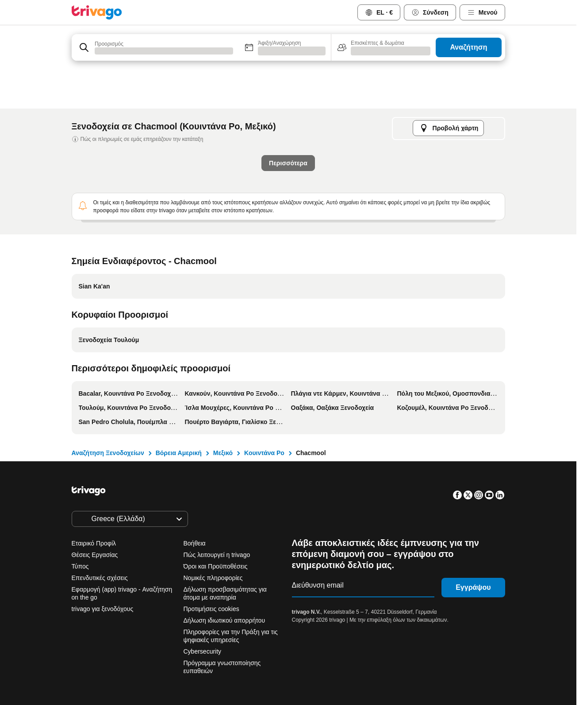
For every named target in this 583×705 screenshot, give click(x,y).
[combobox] (155, 47)
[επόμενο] (435, 82)
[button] (155, 47)
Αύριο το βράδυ (211, 240)
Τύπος (80, 566)
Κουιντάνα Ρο (264, 452)
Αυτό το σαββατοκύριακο (295, 240)
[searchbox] (163, 50)
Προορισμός (108, 42)
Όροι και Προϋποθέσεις (216, 566)
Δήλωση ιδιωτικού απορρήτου (224, 620)
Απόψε (151, 240)
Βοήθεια (195, 543)
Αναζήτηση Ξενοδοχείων (108, 452)
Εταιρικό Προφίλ (94, 543)
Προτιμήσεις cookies (212, 608)
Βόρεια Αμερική (179, 452)
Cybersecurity (203, 651)
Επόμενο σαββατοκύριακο (391, 240)
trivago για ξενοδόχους (103, 608)
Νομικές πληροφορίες (213, 577)
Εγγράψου (473, 587)
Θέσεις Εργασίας (95, 554)
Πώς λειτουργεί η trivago (217, 554)
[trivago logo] (97, 12)
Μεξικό (223, 452)
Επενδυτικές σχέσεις (100, 577)
